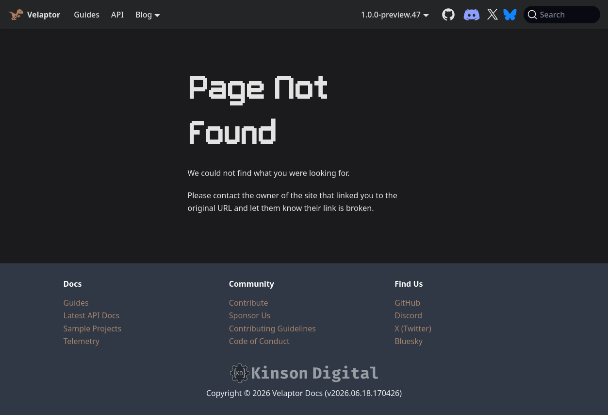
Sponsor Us (250, 315)
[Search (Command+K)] (562, 14)
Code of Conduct (259, 341)
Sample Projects (93, 328)
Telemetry (81, 341)
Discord (408, 315)
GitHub (407, 302)
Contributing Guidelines (272, 328)
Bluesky (408, 341)
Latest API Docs (92, 315)
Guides (86, 14)
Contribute (248, 302)
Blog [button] (143, 14)
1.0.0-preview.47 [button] (391, 14)
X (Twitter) (412, 328)
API (117, 14)
